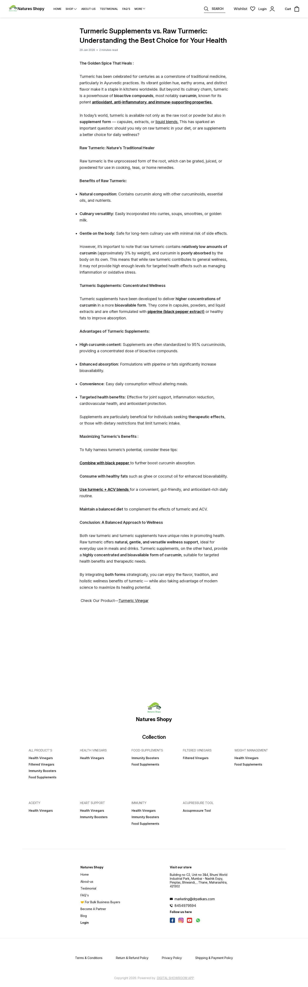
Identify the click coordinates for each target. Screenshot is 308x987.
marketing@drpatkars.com (195, 899)
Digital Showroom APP (175, 978)
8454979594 (185, 905)
